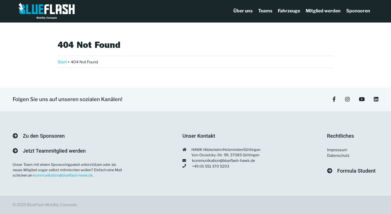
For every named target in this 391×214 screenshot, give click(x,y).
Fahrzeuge (289, 11)
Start (62, 61)
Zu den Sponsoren (39, 136)
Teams (265, 11)
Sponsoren (358, 11)
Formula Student (351, 171)
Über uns (243, 11)
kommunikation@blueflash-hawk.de (63, 175)
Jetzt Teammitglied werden (49, 151)
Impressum (337, 150)
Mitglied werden (323, 11)
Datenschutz (338, 155)
